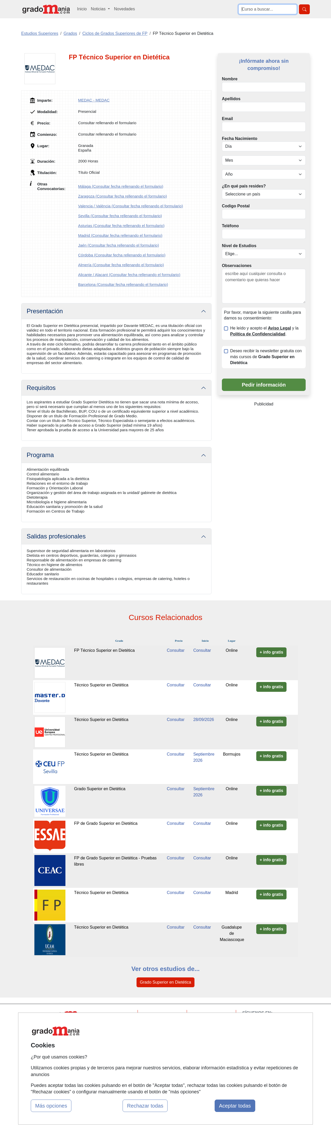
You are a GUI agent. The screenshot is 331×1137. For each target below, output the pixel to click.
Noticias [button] (99, 9)
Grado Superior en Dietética (99, 789)
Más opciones (51, 1106)
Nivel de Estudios (239, 246)
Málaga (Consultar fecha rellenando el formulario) (120, 186)
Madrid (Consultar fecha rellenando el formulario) (120, 235)
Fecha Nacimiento (239, 138)
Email (227, 118)
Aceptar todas (235, 1106)
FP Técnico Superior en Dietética (104, 650)
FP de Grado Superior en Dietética (106, 823)
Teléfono (230, 226)
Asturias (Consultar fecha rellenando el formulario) (121, 225)
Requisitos (41, 387)
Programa (40, 454)
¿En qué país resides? (244, 186)
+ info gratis (271, 652)
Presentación (45, 311)
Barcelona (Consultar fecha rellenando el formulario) (123, 284)
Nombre (229, 79)
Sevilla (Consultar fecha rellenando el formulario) (120, 216)
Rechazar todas (145, 1106)
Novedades (124, 9)
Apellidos (231, 99)
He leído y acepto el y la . (264, 331)
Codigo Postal (236, 206)
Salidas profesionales (56, 536)
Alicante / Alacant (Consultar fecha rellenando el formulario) (129, 274)
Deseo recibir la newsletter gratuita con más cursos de (266, 357)
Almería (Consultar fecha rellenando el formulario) (121, 265)
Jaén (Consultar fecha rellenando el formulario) (118, 245)
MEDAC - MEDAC (94, 100)
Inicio (82, 9)
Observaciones (237, 265)
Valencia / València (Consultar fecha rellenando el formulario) (130, 206)
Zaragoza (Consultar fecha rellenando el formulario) (122, 196)
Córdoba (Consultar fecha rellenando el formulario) (122, 255)
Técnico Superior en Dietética (101, 685)
